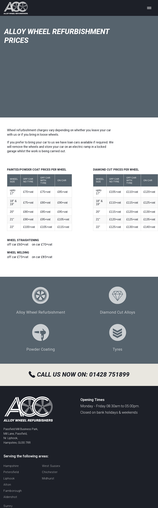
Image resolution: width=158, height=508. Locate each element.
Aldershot (10, 497)
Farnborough (13, 490)
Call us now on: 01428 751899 (79, 374)
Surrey (8, 506)
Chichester (50, 472)
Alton (7, 484)
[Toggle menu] (149, 8)
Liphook (9, 478)
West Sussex (51, 466)
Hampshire (11, 466)
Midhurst (48, 478)
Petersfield (11, 472)
